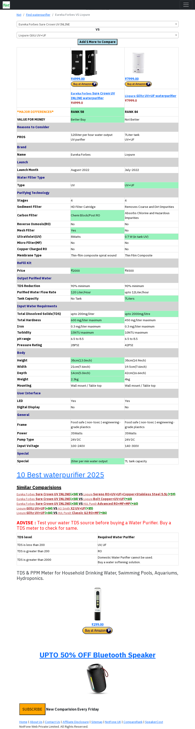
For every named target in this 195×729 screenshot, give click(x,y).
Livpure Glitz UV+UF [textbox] (32, 35)
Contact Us (52, 722)
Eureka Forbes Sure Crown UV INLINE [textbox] (44, 24)
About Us (36, 722)
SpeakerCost (154, 722)
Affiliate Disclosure (76, 722)
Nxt (19, 15)
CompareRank (133, 722)
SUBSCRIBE (32, 709)
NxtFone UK (113, 722)
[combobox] (98, 24)
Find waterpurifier (38, 15)
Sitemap (97, 722)
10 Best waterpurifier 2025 (60, 474)
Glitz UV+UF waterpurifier (150, 96)
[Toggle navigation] (186, 4)
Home (23, 722)
